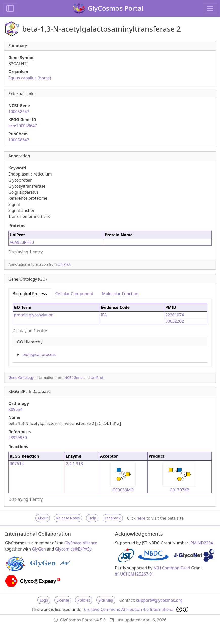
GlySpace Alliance (80, 543)
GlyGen (39, 549)
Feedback (113, 518)
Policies (83, 600)
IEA (104, 315)
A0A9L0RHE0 (22, 242)
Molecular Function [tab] (120, 293)
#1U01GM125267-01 (134, 574)
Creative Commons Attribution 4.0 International (136, 609)
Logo (44, 600)
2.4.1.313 (74, 463)
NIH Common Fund (171, 568)
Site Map (106, 600)
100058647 (18, 111)
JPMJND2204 (201, 543)
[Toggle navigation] (210, 8)
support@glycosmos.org (159, 600)
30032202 (174, 321)
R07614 (17, 463)
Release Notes (68, 518)
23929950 (17, 437)
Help (92, 518)
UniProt (64, 264)
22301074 (174, 315)
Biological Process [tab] (30, 293)
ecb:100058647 (22, 126)
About (43, 518)
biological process (39, 354)
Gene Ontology (21, 377)
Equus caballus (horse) (29, 78)
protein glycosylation (34, 315)
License (63, 600)
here (141, 518)
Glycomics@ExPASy (73, 549)
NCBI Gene (73, 377)
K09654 (15, 409)
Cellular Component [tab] (74, 293)
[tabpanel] (110, 331)
